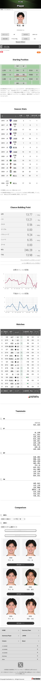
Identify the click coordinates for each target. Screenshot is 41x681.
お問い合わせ (33, 669)
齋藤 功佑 (36, 459)
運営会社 (27, 669)
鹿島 (12, 349)
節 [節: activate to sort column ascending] (2, 332)
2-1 (18, 340)
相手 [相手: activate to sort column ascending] (11, 332)
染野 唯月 (36, 483)
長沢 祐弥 (36, 425)
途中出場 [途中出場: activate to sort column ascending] (34, 116)
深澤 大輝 (36, 443)
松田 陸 (37, 447)
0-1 (18, 377)
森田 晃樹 (36, 461)
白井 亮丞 (36, 491)
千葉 (12, 362)
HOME (1, 9)
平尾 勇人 (36, 496)
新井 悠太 (36, 475)
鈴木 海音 (36, 439)
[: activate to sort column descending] (2, 116)
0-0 (18, 359)
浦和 (12, 352)
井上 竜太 (36, 434)
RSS (39, 52)
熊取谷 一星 (36, 489)
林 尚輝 (37, 432)
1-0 (18, 352)
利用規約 (7, 669)
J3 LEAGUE (4, 652)
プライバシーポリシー (19, 669)
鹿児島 (15, 147)
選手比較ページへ (20, 535)
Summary (4, 656)
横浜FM (11, 346)
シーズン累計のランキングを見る (31, 263)
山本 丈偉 (36, 471)
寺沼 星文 (36, 493)
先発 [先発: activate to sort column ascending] (27, 116)
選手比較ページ (20, 564)
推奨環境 (12, 669)
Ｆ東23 (15, 121)
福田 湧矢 (36, 463)
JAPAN (24, 635)
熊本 (15, 164)
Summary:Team (26, 630)
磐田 (15, 171)
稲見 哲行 (36, 467)
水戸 (12, 337)
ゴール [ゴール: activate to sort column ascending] (36, 332)
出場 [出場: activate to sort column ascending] (20, 116)
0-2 (18, 349)
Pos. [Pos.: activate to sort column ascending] (31, 332)
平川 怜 (37, 465)
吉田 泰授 (36, 449)
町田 (12, 343)
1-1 (18, 365)
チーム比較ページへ (20, 530)
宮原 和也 (36, 436)
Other (3, 659)
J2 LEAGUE (4, 649)
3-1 (18, 337)
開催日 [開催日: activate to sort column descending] (6, 332)
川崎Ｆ (11, 356)
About (23, 641)
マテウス (37, 422)
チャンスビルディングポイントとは (30, 260)
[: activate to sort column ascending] (5, 116)
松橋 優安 (36, 457)
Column (4, 641)
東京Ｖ (15, 176)
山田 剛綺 (36, 487)
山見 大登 (36, 485)
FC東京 (11, 359)
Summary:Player (6, 635)
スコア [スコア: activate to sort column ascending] (17, 332)
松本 (15, 160)
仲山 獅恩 (36, 469)
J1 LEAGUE (4, 646)
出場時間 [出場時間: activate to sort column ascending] (26, 332)
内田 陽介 (36, 441)
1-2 (18, 380)
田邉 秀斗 (36, 445)
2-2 (18, 343)
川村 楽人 (36, 473)
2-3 (18, 346)
